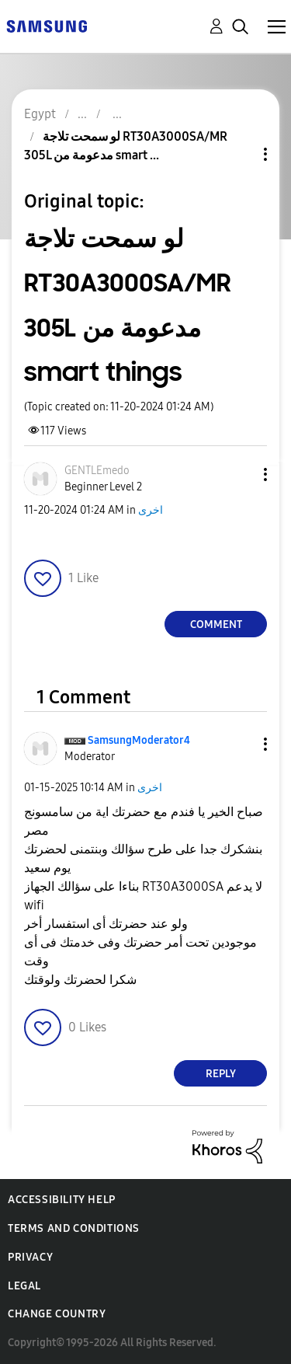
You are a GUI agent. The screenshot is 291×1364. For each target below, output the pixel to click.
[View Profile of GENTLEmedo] (97, 470)
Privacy (30, 1257)
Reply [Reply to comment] (221, 1073)
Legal (24, 1285)
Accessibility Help (62, 1199)
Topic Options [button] (239, 154)
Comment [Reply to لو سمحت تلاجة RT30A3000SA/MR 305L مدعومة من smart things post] (216, 624)
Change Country (57, 1313)
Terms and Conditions (74, 1228)
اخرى (150, 510)
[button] (240, 474)
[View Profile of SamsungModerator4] (139, 740)
